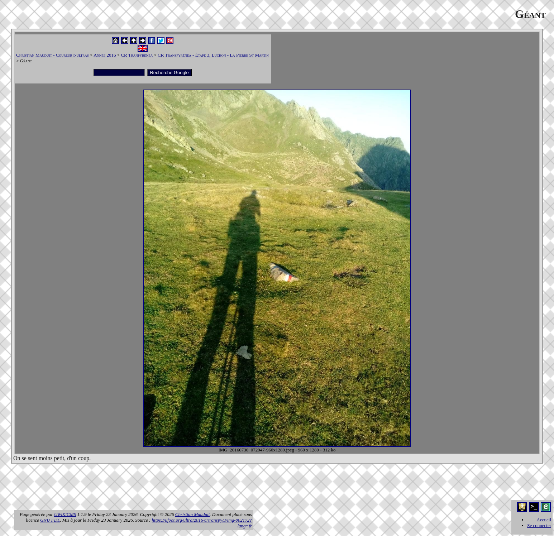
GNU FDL (50, 520)
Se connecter (539, 525)
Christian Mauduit (192, 514)
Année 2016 (105, 55)
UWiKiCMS (65, 514)
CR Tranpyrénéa (137, 55)
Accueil (544, 519)
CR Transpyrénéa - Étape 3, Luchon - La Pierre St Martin (213, 55)
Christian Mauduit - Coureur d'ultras (53, 55)
